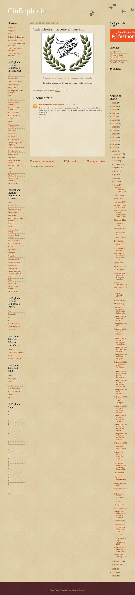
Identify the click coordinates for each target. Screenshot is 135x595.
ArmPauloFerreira (45, 105)
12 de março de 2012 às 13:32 (64, 105)
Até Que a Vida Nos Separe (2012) (119, 529)
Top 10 (10, 397)
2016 (114, 137)
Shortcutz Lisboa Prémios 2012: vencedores (120, 549)
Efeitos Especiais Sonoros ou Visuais (15, 273)
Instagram (11, 31)
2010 (114, 572)
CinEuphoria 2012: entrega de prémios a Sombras (120, 332)
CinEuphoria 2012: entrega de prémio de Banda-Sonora (120, 446)
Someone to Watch (14, 359)
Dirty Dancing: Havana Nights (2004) (120, 243)
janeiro (117, 565)
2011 (114, 569)
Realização (12, 87)
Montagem (11, 133)
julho (116, 171)
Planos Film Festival (117, 62)
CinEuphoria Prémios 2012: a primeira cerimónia (120, 514)
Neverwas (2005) (120, 202)
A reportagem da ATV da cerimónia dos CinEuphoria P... (120, 213)
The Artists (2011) (120, 229)
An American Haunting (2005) (120, 556)
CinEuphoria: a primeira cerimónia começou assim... (119, 456)
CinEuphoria (27, 11)
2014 (114, 144)
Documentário (13, 78)
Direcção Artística (14, 151)
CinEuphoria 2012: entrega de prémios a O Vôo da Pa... (120, 341)
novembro (118, 157)
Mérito (10, 356)
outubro (117, 161)
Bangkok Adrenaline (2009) (119, 295)
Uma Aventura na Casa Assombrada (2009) (120, 541)
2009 (114, 576)
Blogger (81, 590)
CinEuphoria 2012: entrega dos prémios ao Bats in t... (120, 427)
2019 (114, 127)
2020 (114, 124)
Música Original (13, 139)
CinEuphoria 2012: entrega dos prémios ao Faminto (120, 418)
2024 (114, 110)
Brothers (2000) (119, 521)
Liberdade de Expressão (16, 352)
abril (116, 181)
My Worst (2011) (120, 266)
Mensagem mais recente (42, 161)
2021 (114, 120)
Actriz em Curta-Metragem (13, 108)
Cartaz (10, 169)
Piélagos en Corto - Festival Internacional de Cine (118, 57)
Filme (10, 75)
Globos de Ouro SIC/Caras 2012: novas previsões (119, 276)
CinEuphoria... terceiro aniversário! (119, 496)
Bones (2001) (119, 198)
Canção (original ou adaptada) (15, 143)
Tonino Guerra (119, 270)
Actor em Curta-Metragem (13, 103)
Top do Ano (12, 175)
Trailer (10, 172)
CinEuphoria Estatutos (16, 37)
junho (116, 175)
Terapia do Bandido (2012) (120, 283)
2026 (114, 103)
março (116, 185)
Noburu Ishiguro (119, 263)
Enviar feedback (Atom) (47, 166)
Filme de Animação (14, 81)
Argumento (12, 130)
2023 (114, 113)
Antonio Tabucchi (120, 237)
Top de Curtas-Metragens (13, 179)
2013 (114, 148)
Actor (9, 96)
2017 (114, 134)
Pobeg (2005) (119, 195)
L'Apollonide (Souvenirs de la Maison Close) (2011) (120, 466)
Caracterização (13, 157)
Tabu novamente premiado (120, 249)
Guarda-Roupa (13, 154)
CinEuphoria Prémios (15, 40)
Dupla (10, 122)
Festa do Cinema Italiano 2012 (120, 206)
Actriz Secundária (14, 115)
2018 (114, 130)
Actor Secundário (14, 112)
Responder (43, 118)
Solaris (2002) (119, 501)
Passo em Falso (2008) (119, 233)
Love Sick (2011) (120, 472)
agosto (117, 168)
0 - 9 (9, 493)
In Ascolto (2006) (120, 300)
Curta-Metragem (13, 84)
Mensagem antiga (96, 161)
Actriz (10, 99)
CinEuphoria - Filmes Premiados (15, 49)
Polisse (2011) (119, 535)
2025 (114, 106)
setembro (117, 164)
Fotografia (11, 136)
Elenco (10, 119)
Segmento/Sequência (15, 165)
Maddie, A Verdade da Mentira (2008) (120, 190)
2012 (114, 151)
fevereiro (117, 561)
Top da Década (13, 183)
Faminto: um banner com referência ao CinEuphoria (119, 310)
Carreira (11, 349)
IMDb (10, 34)
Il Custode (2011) (120, 220)
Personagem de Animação (13, 126)
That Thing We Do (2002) (120, 288)
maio (116, 178)
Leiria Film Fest (115, 52)
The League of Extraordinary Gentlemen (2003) (119, 256)
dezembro (118, 154)
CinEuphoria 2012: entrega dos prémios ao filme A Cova (120, 383)
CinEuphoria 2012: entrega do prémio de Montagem (120, 409)
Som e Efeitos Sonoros (16, 148)
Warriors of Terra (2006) (120, 484)
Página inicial (70, 161)
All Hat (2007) (119, 304)
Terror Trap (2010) (120, 508)
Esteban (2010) (119, 524)
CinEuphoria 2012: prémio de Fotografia (120, 357)
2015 (114, 141)
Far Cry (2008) (119, 505)
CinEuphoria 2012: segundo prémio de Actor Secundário (120, 365)
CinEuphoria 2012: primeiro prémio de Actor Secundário (120, 374)
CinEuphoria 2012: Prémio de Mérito (120, 318)
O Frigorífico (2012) (118, 224)
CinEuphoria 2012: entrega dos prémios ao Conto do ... (120, 436)
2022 (114, 117)
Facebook (11, 27)
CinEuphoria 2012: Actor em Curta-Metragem (120, 349)
